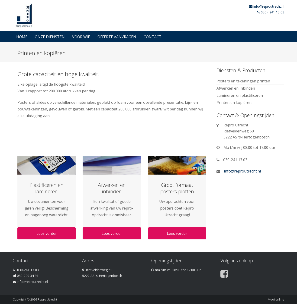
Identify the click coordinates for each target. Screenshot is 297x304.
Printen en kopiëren (234, 102)
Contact (152, 36)
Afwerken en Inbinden (235, 88)
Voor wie (81, 36)
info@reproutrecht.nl (268, 6)
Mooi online (276, 299)
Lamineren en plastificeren (239, 95)
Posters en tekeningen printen (243, 81)
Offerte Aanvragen (116, 36)
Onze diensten (50, 36)
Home (21, 36)
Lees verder (46, 233)
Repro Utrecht (47, 299)
